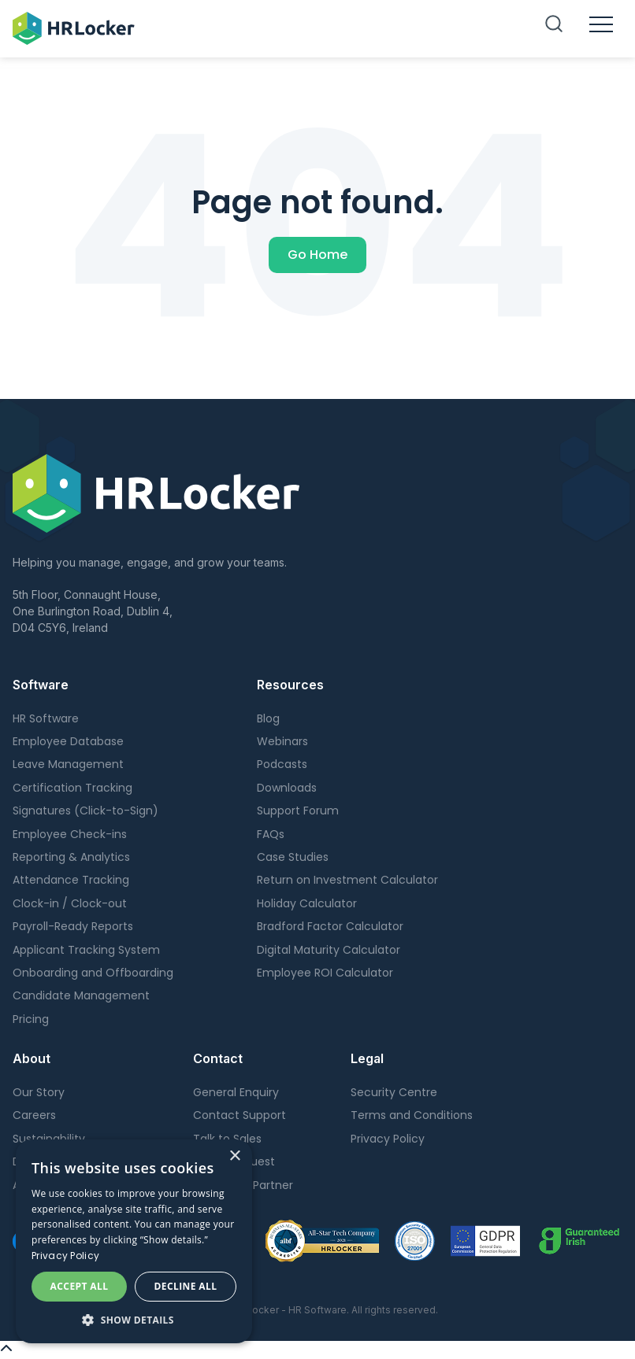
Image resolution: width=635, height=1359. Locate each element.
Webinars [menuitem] (282, 741)
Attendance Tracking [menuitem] (71, 880)
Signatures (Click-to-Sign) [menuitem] (85, 810)
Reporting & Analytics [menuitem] (71, 857)
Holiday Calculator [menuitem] (307, 903)
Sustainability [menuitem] (49, 1139)
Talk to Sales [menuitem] (227, 1139)
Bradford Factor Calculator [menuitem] (330, 926)
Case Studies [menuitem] (293, 857)
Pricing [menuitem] (31, 1019)
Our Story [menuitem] (39, 1092)
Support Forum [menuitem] (298, 810)
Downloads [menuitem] (287, 788)
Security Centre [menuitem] (394, 1092)
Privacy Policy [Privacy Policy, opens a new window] (65, 1255)
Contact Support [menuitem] (239, 1115)
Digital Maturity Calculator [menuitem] (328, 950)
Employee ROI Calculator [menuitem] (325, 972)
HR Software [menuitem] (46, 718)
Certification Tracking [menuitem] (72, 788)
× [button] (234, 1156)
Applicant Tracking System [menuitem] (86, 950)
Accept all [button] (79, 1286)
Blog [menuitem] (268, 718)
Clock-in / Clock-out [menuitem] (70, 903)
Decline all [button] (185, 1286)
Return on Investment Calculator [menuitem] (347, 880)
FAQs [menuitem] (270, 834)
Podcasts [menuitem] (282, 764)
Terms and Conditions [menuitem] (412, 1115)
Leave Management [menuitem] (68, 764)
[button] (134, 1320)
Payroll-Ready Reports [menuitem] (73, 926)
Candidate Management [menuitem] (81, 995)
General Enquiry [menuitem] (236, 1092)
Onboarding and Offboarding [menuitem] (93, 972)
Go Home (317, 255)
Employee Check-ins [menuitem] (70, 834)
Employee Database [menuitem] (68, 741)
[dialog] (134, 1241)
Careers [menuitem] (34, 1115)
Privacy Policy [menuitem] (388, 1139)
